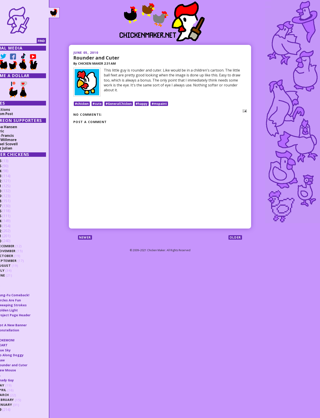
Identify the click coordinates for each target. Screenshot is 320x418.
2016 (10, 211)
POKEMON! (19, 339)
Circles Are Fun (22, 300)
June (14, 275)
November (20, 251)
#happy (144, 105)
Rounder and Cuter (96, 57)
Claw (14, 359)
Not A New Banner (25, 324)
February (19, 399)
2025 (10, 166)
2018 (10, 201)
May (14, 384)
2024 (10, 171)
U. (11, 285)
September (20, 261)
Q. (12, 374)
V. (11, 280)
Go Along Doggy (23, 354)
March (16, 394)
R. (11, 334)
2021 (10, 186)
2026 (10, 161)
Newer (85, 239)
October (18, 256)
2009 (10, 408)
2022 (10, 181)
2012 (10, 231)
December (19, 246)
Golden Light (20, 309)
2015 (10, 216)
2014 (10, 221)
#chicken (82, 105)
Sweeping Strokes (25, 305)
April (15, 389)
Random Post (15, 113)
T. (11, 290)
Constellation (21, 329)
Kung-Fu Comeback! (26, 295)
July (14, 270)
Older (235, 239)
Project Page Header (27, 314)
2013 (10, 226)
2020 (10, 191)
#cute (98, 105)
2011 (10, 236)
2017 (10, 206)
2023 (10, 176)
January (18, 404)
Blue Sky (17, 349)
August (17, 265)
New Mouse (20, 369)
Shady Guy (19, 379)
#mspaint (162, 105)
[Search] (26, 41)
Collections (13, 109)
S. (11, 319)
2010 (10, 241)
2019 (10, 196)
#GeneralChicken (120, 105)
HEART (15, 344)
